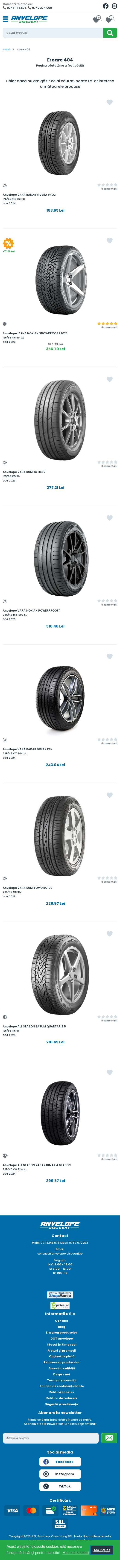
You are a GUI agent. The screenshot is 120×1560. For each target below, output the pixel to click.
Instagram (58, 1474)
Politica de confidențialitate (62, 1386)
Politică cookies (61, 1392)
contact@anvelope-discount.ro (60, 1253)
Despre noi (61, 1374)
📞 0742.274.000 (40, 8)
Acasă (6, 49)
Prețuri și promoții (61, 1351)
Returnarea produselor (62, 1362)
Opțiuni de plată (61, 1356)
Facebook (58, 1462)
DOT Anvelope (61, 1339)
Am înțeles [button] (102, 1550)
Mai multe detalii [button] (75, 1553)
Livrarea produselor (61, 1333)
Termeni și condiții (61, 1380)
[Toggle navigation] (5, 19)
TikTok (57, 1486)
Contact (61, 1321)
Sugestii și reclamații (61, 1404)
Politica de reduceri (61, 1398)
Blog (61, 1327)
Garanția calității (61, 1368)
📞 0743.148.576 (14, 8)
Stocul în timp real (61, 1345)
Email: (60, 1249)
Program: (60, 1260)
